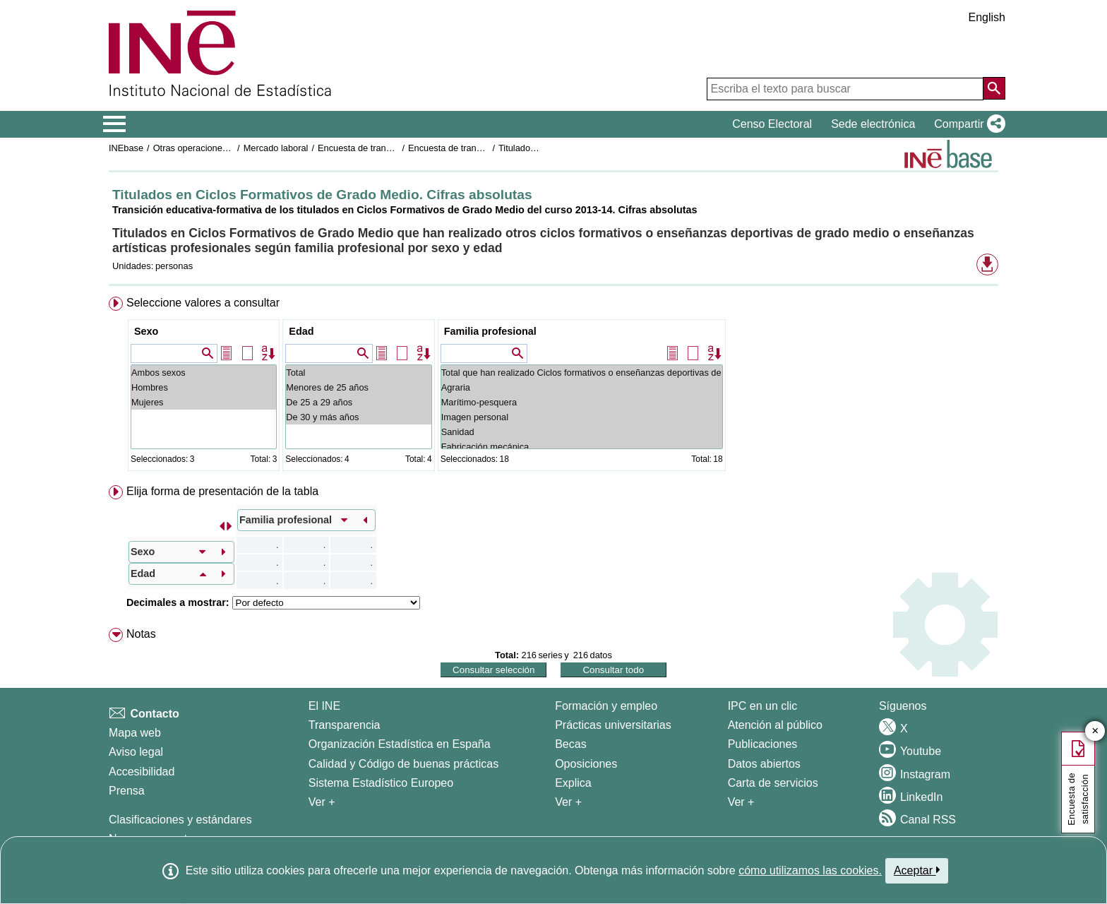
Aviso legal (136, 752)
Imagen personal (581, 417)
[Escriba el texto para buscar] (845, 89)
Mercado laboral (276, 148)
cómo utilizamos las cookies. (810, 870)
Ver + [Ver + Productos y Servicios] (741, 802)
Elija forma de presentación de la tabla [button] (222, 491)
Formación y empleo (606, 706)
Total (358, 372)
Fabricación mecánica (581, 446)
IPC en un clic (763, 706)
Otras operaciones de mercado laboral (230, 148)
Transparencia (345, 725)
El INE (324, 706)
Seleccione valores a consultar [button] (203, 303)
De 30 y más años (358, 417)
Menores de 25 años (358, 387)
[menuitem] (553, 386)
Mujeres (203, 402)
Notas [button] (141, 634)
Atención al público (775, 725)
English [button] (987, 17)
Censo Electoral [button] (772, 124)
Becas (570, 744)
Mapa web (135, 733)
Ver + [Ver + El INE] (322, 802)
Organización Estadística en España (400, 744)
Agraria (581, 387)
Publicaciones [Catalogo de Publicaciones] (763, 744)
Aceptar (917, 870)
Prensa (127, 791)
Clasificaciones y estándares (180, 820)
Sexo (146, 331)
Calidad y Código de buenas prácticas (404, 764)
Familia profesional (490, 331)
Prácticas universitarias (613, 725)
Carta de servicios (773, 783)
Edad (301, 331)
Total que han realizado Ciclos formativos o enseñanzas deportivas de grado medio (581, 372)
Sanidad (581, 431)
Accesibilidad (141, 772)
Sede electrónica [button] (873, 124)
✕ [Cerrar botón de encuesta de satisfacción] (1095, 731)
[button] (966, 124)
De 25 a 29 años (358, 402)
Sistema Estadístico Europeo (381, 783)
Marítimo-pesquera (581, 402)
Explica (573, 783)
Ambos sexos (203, 372)
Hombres (203, 387)
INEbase (126, 148)
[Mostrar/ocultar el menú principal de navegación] (115, 124)
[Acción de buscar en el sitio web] (994, 88)
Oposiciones (586, 764)
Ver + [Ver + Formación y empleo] (568, 802)
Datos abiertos (764, 764)
